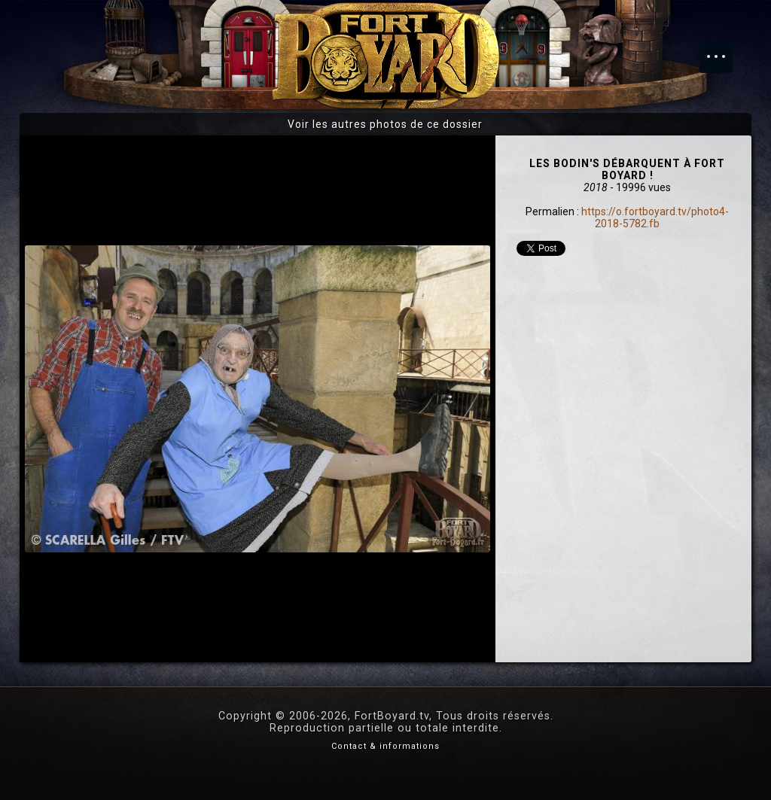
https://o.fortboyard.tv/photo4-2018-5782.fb (655, 217)
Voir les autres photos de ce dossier (385, 124)
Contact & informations (385, 746)
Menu (724, 49)
